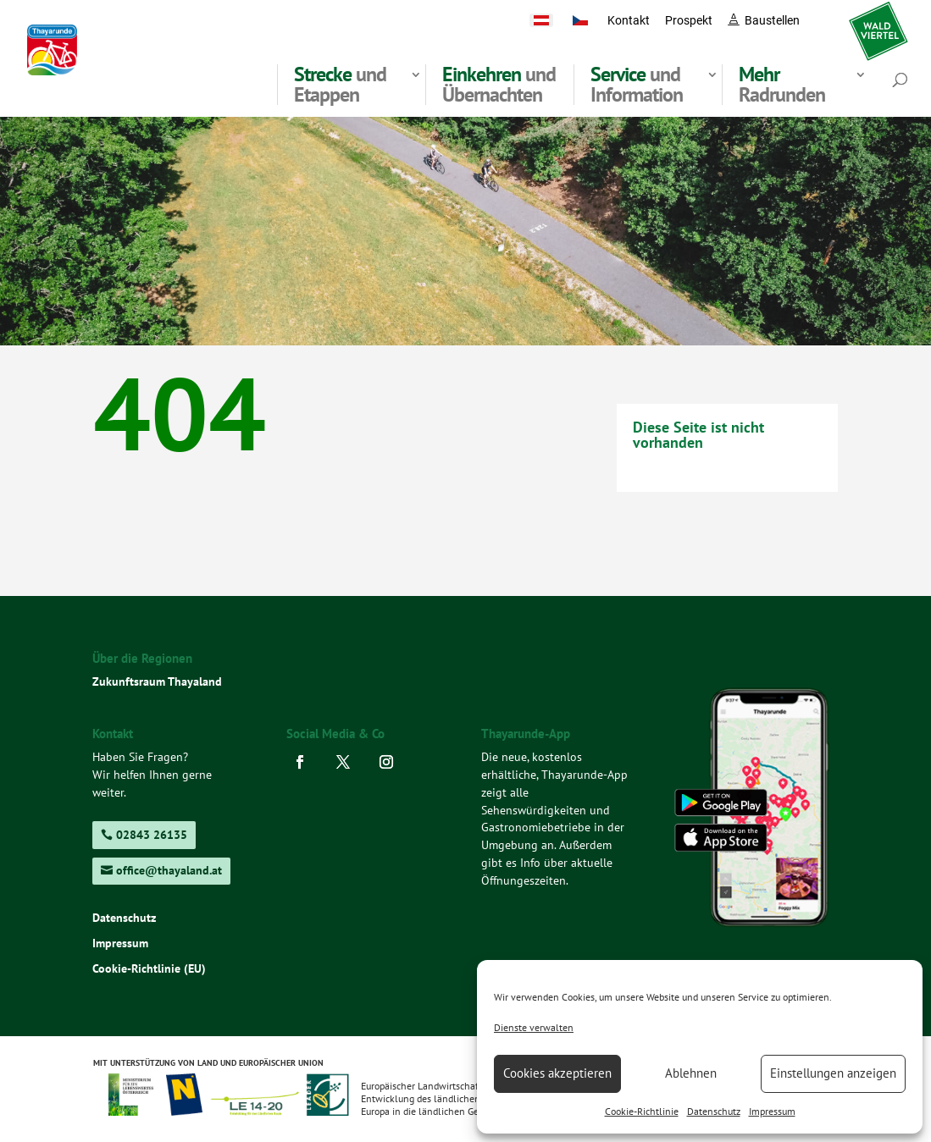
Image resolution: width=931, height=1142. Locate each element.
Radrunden (782, 84)
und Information (636, 84)
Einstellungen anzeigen (833, 1073)
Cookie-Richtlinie (642, 1111)
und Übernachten (499, 84)
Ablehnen (691, 1073)
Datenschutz (713, 1111)
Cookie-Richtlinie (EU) (149, 969)
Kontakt (628, 20)
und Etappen (340, 84)
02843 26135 (151, 834)
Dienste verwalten (534, 1027)
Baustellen (772, 20)
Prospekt (688, 20)
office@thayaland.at (169, 870)
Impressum (772, 1111)
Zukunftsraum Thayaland (157, 681)
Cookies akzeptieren (557, 1073)
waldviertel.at (878, 20)
